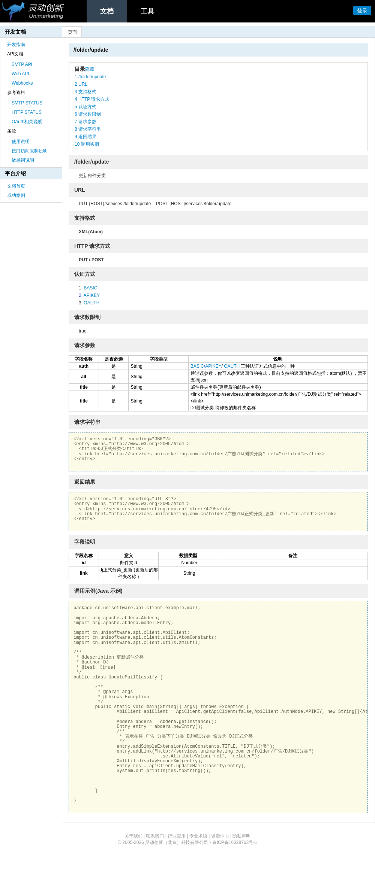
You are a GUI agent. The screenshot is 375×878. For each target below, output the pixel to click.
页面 (72, 32)
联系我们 (155, 836)
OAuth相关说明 (27, 121)
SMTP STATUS (27, 103)
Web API (20, 73)
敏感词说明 (23, 160)
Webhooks (22, 83)
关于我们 (133, 836)
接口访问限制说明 (30, 151)
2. (81, 295)
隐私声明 (241, 836)
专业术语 (198, 836)
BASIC (90, 288)
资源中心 (220, 836)
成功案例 (16, 195)
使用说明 (21, 141)
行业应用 (177, 836)
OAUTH (91, 303)
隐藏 (89, 69)
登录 (362, 10)
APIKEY (92, 295)
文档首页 (16, 186)
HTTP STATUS (27, 112)
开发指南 (16, 44)
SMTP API (22, 64)
